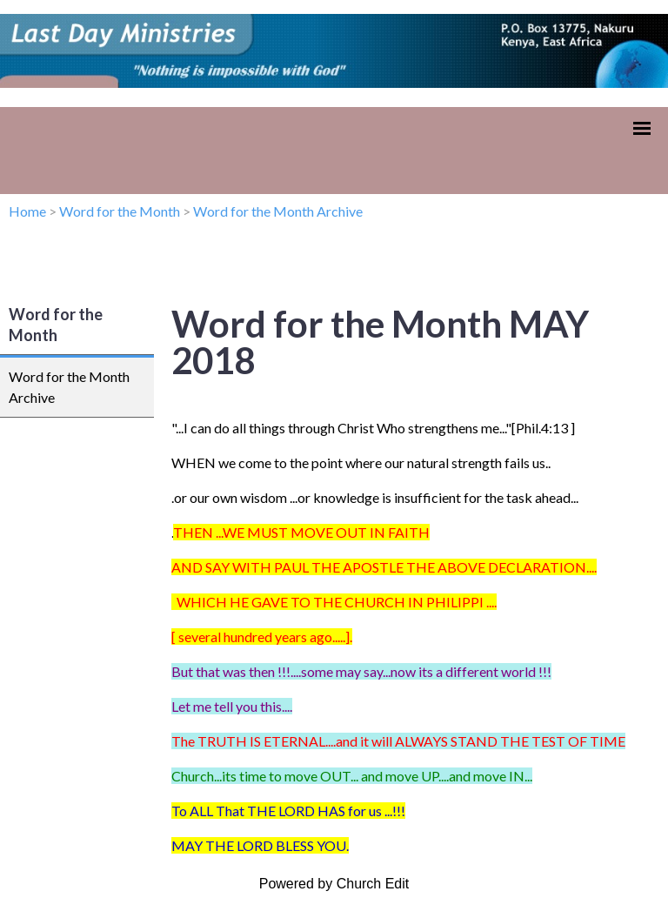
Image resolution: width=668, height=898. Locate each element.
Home (27, 211)
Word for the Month (119, 211)
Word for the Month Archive (278, 211)
